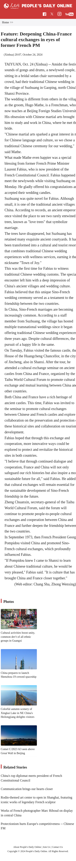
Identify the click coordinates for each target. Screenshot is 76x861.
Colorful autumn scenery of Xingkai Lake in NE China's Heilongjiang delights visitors (17, 712)
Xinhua (9, 54)
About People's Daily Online (27, 847)
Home (5, 22)
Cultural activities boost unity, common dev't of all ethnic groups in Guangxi (18, 636)
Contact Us (57, 847)
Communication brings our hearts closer (27, 789)
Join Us (47, 847)
